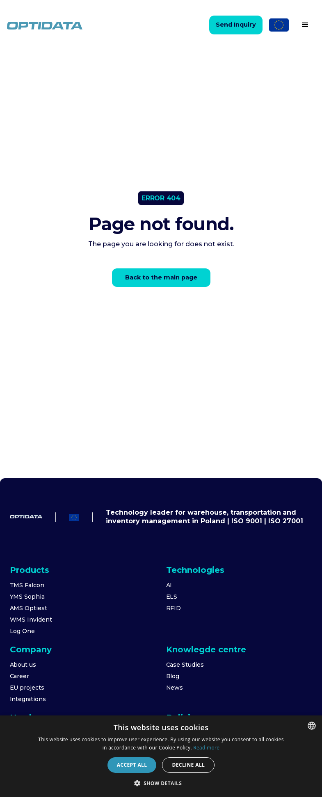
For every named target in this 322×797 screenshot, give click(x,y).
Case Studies (185, 664)
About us (23, 664)
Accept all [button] (132, 764)
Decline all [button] (188, 764)
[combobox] (312, 726)
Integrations (28, 699)
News (174, 687)
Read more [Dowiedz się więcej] (206, 747)
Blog (173, 676)
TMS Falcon (27, 585)
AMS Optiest (28, 608)
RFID (173, 608)
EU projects (27, 687)
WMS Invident (31, 619)
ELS (172, 596)
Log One (22, 631)
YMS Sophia (27, 596)
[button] (305, 25)
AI (169, 585)
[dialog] (161, 756)
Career (20, 676)
